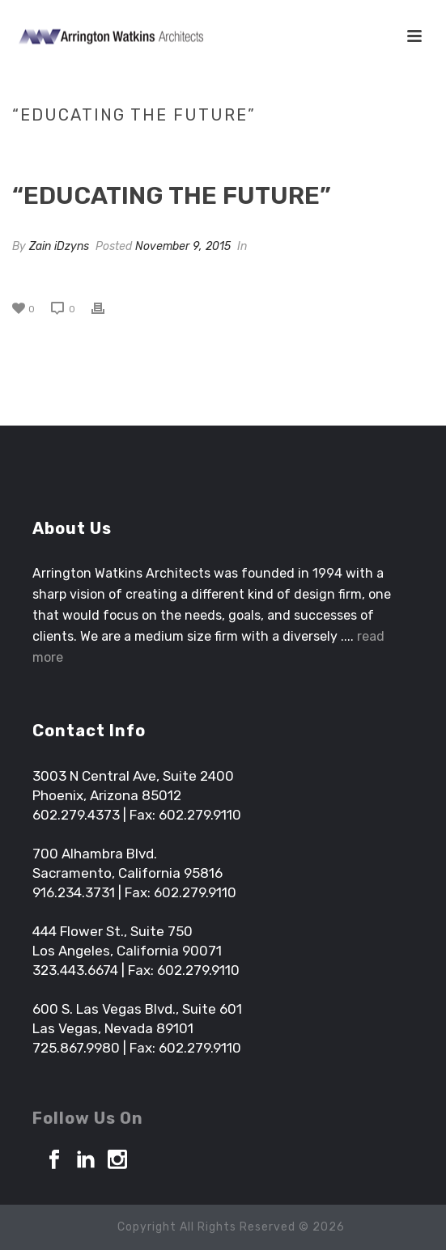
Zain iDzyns (59, 246)
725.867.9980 (76, 1048)
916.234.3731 (73, 892)
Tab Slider (171, 149)
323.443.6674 (75, 970)
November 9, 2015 (183, 246)
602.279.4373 (76, 815)
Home (117, 149)
